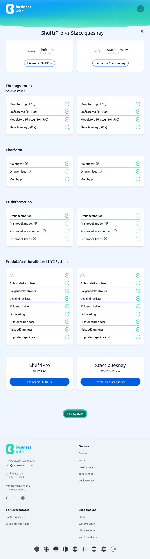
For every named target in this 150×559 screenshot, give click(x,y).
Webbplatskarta (88, 537)
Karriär (82, 460)
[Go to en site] (113, 549)
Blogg (82, 516)
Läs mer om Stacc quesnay (110, 63)
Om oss (83, 453)
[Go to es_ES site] (75, 549)
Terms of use (86, 473)
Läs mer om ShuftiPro (39, 63)
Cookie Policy (86, 480)
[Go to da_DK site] (65, 549)
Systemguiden (87, 523)
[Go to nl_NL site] (94, 549)
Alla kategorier (87, 530)
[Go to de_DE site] (55, 549)
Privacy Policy (87, 466)
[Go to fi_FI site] (84, 549)
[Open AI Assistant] (23, 498)
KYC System (75, 414)
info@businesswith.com (19, 465)
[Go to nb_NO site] (103, 549)
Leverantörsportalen (18, 523)
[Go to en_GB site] (46, 549)
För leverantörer (15, 516)
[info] (142, 31)
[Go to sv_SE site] (36, 549)
